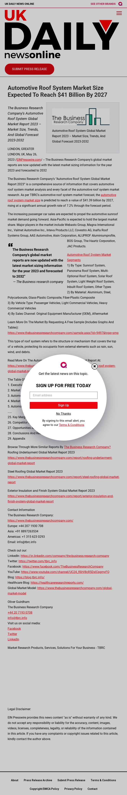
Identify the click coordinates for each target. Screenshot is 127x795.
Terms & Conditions (71, 425)
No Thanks (63, 414)
